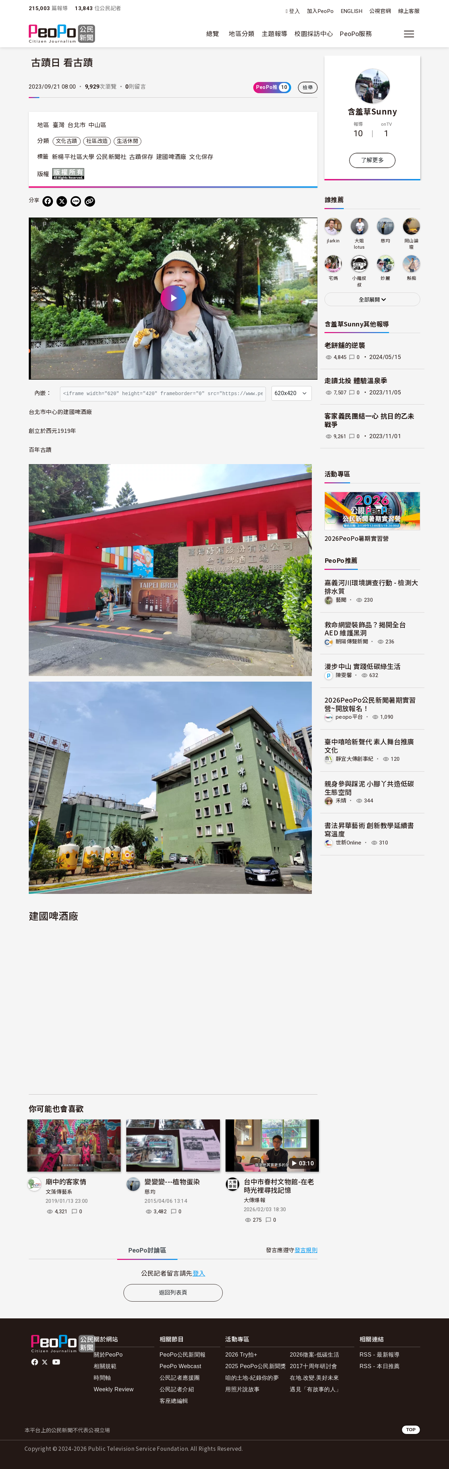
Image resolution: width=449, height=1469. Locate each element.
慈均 (150, 1192)
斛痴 (411, 278)
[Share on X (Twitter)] (61, 201)
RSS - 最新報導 (380, 1355)
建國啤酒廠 (171, 156)
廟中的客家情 (66, 1181)
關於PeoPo (108, 1355)
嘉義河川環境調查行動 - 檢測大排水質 (371, 586)
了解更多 (372, 160)
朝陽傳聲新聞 (353, 641)
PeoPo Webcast (180, 1366)
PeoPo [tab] (147, 1250)
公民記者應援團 (180, 1378)
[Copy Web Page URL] (90, 201)
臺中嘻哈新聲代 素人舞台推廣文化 (369, 745)
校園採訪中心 (313, 33)
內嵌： (43, 393)
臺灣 (59, 125)
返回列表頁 (173, 1292)
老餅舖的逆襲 (344, 346)
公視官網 (380, 11)
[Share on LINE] (76, 201)
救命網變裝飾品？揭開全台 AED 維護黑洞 (365, 628)
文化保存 (201, 156)
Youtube (56, 1362)
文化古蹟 (66, 141)
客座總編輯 (174, 1401)
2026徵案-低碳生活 (314, 1355)
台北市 (76, 125)
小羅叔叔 (359, 281)
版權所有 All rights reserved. (69, 173)
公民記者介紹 (177, 1389)
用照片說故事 (242, 1389)
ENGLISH (352, 11)
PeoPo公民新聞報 (183, 1355)
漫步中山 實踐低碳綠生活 (362, 666)
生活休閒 (127, 141)
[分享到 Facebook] (47, 201)
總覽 (212, 33)
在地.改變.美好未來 (314, 1378)
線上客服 (409, 11)
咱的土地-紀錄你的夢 (252, 1378)
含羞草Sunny (372, 111)
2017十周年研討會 (313, 1366)
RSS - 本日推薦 (380, 1366)
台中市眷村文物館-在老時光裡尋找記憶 (279, 1185)
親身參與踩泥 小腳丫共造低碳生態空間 (369, 787)
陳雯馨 (344, 674)
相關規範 (105, 1366)
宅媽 (333, 278)
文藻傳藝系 (59, 1192)
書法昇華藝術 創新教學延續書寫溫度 (369, 829)
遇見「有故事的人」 (315, 1389)
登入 (294, 11)
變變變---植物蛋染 (172, 1181)
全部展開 (372, 300)
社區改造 (97, 141)
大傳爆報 (254, 1200)
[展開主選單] (409, 34)
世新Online (349, 842)
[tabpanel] (173, 1273)
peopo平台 (350, 716)
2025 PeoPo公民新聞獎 (255, 1366)
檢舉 (308, 87)
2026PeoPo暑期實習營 (356, 538)
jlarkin (333, 240)
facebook (35, 1362)
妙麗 (385, 278)
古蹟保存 (141, 156)
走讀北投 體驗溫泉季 (356, 381)
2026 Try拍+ (241, 1355)
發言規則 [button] (306, 1250)
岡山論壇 (411, 244)
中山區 (97, 125)
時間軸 (102, 1378)
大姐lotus (359, 244)
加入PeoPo (320, 11)
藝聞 (341, 599)
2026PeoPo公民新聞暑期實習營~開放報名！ (370, 703)
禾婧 (341, 800)
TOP (411, 1429)
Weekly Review (114, 1389)
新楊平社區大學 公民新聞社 (89, 156)
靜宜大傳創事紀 (356, 758)
